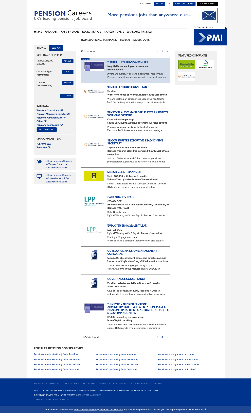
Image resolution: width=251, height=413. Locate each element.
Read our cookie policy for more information (98, 410)
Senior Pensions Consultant (128, 87)
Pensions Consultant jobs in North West (118, 364)
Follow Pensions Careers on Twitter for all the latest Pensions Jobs (58, 164)
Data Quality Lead (120, 197)
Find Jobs (51, 32)
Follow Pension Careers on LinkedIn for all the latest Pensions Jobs (58, 178)
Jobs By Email (69, 32)
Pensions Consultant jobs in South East (117, 359)
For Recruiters (207, 4)
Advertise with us (122, 384)
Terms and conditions (73, 384)
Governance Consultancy (126, 279)
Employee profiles (140, 32)
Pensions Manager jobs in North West (178, 364)
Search (56, 48)
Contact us (52, 384)
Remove (67, 61)
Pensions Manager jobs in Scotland (177, 369)
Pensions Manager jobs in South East (178, 359)
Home (38, 32)
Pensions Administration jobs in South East (57, 359)
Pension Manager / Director (53, 114)
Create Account (184, 4)
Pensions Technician (49, 125)
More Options (46, 130)
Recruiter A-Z (91, 32)
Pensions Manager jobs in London (176, 355)
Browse (41, 48)
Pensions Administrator (50, 118)
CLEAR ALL (67, 96)
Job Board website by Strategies (51, 400)
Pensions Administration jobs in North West (58, 364)
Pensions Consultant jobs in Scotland (116, 369)
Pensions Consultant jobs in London (116, 355)
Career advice (114, 32)
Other (41, 121)
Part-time (43, 147)
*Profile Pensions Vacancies (127, 62)
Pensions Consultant (49, 110)
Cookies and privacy (99, 384)
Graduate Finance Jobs (88, 395)
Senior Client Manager (124, 172)
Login (159, 4)
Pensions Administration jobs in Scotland (56, 369)
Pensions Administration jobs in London (56, 354)
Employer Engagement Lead (127, 226)
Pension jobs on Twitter (148, 384)
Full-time (43, 144)
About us (39, 384)
